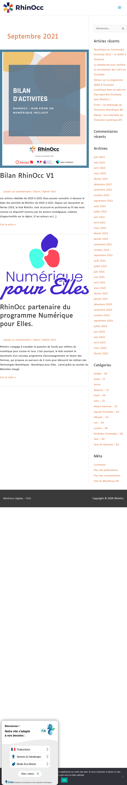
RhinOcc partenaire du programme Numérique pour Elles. (36, 316)
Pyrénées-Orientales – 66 (108, 434)
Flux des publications (106, 470)
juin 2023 (99, 157)
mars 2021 (100, 288)
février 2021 (101, 293)
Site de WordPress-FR (106, 481)
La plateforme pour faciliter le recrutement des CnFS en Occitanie (110, 70)
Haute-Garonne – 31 (105, 406)
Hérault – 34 (101, 417)
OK (64, 780)
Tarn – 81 (99, 439)
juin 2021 (99, 272)
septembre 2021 (103, 255)
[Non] (123, 776)
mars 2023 (100, 173)
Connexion (100, 465)
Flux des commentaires (107, 475)
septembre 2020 (103, 321)
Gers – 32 (99, 401)
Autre (36, 191)
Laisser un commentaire (17, 191)
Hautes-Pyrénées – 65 (106, 412)
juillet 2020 (100, 326)
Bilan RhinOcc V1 (27, 176)
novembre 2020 (103, 310)
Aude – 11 (99, 379)
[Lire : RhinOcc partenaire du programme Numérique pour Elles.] (44, 266)
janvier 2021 (101, 299)
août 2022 (100, 206)
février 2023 (101, 179)
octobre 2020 (102, 315)
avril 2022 (99, 222)
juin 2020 (99, 332)
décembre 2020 (103, 304)
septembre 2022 (103, 201)
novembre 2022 (103, 190)
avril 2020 (100, 342)
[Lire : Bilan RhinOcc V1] (44, 109)
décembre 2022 (103, 184)
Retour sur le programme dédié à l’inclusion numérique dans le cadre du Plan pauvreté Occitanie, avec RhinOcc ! (110, 90)
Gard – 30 (99, 395)
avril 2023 (99, 168)
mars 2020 (100, 348)
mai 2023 (99, 162)
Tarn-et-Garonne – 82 (106, 444)
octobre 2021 (101, 250)
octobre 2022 (101, 195)
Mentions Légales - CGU (17, 498)
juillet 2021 (100, 266)
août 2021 (100, 261)
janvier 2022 (101, 239)
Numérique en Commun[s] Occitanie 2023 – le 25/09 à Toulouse (110, 54)
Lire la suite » (8, 224)
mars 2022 (100, 228)
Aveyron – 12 (101, 390)
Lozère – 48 (101, 428)
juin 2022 (99, 217)
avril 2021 (99, 282)
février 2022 (101, 233)
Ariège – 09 (100, 373)
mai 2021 (99, 277)
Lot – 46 (99, 423)
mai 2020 (99, 337)
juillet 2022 (100, 211)
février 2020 (101, 353)
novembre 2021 (103, 244)
